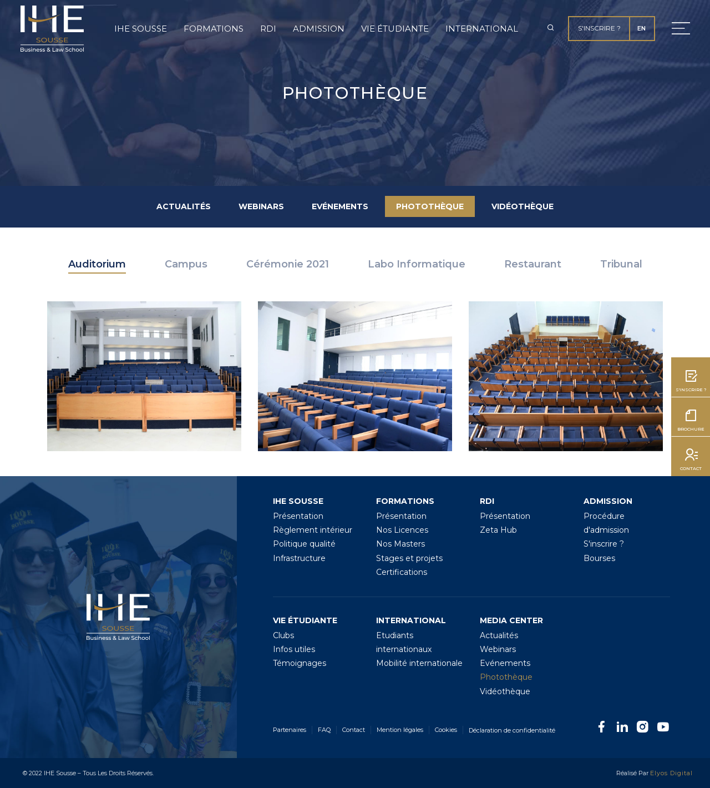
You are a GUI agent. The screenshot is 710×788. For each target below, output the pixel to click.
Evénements (340, 206)
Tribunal (621, 264)
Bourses (599, 558)
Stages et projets (409, 558)
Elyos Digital (671, 773)
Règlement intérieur (312, 530)
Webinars (261, 206)
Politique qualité (304, 544)
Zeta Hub (498, 530)
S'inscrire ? (599, 28)
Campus (186, 264)
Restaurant (532, 264)
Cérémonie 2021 (287, 264)
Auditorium (97, 264)
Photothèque (430, 206)
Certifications (401, 572)
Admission (318, 28)
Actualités (183, 206)
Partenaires (289, 730)
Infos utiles (294, 649)
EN (641, 28)
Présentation (298, 516)
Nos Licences (402, 530)
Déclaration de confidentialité (512, 730)
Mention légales (400, 730)
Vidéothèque (522, 206)
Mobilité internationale (419, 663)
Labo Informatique (416, 264)
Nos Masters (400, 544)
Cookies (446, 730)
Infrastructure (299, 558)
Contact (353, 730)
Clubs (283, 635)
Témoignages (299, 663)
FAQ (324, 730)
